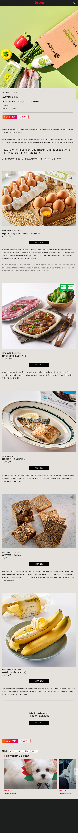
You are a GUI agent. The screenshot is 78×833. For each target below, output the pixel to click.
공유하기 (24, 741)
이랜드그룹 (39, 2)
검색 (74, 2)
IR (20, 810)
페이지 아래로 (76, 770)
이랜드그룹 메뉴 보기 (3, 2)
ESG (21, 813)
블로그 (16, 822)
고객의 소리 (35, 808)
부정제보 (34, 810)
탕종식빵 (34, 751)
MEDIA (22, 815)
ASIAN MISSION (6, 815)
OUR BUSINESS (6, 813)
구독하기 (14, 824)
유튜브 (20, 822)
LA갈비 (19, 751)
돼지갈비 (27, 751)
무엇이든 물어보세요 (37, 813)
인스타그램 (13, 822)
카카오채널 (24, 822)
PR (20, 808)
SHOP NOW (39, 242)
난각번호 (12, 751)
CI (2, 817)
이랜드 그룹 (7, 803)
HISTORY (5, 810)
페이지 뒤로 (76, 773)
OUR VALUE (5, 808)
